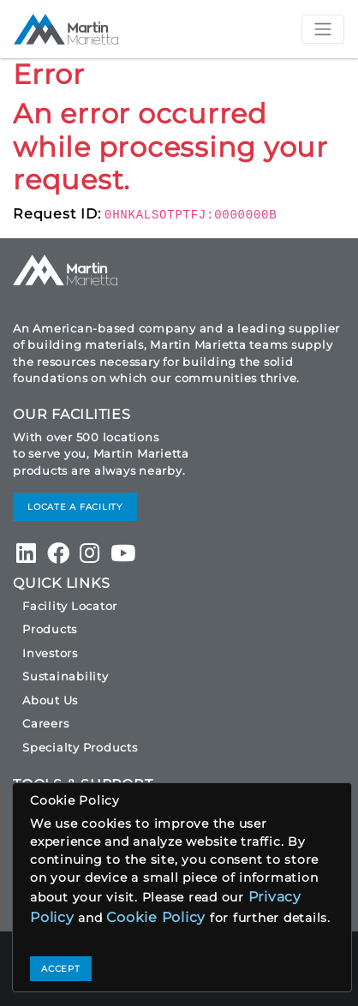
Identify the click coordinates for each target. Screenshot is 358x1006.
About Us (50, 700)
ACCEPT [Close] (61, 968)
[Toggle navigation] (322, 29)
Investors (50, 653)
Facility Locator (69, 606)
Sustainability (65, 676)
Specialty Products (80, 747)
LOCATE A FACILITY (74, 506)
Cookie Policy (156, 917)
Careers (45, 723)
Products (49, 629)
